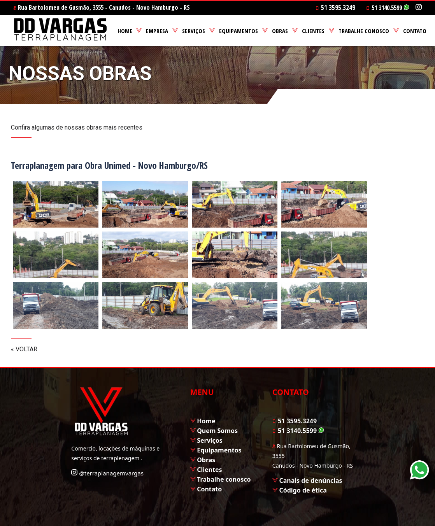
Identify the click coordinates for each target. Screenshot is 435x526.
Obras (206, 460)
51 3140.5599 (387, 8)
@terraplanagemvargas (107, 473)
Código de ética (302, 490)
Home (206, 421)
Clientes (209, 469)
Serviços (210, 440)
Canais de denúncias (310, 480)
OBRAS (280, 31)
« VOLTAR (24, 349)
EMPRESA (157, 31)
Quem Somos (217, 430)
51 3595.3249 (294, 421)
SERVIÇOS (193, 31)
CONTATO (414, 31)
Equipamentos (219, 450)
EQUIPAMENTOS (238, 31)
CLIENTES (313, 31)
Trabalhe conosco (224, 479)
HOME (125, 31)
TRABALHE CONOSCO (364, 31)
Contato (209, 489)
